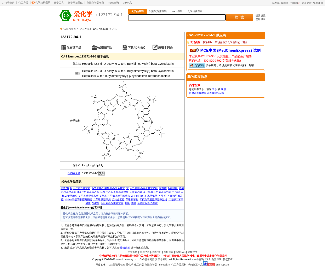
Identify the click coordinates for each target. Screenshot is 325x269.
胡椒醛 (95, 203)
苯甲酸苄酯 (132, 199)
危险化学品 (151, 264)
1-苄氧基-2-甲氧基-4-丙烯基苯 (108, 188)
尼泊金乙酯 (118, 199)
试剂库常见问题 (215, 93)
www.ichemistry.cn (126, 259)
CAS (207, 259)
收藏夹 (284, 2)
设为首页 (132, 252)
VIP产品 (127, 2)
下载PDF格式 (136, 47)
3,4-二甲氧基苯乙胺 (88, 192)
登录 (214, 89)
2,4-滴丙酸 (137, 195)
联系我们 (156, 252)
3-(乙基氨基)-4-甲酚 (155, 195)
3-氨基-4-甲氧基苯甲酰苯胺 (115, 195)
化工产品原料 (178, 264)
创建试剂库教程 (197, 93)
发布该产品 (74, 47)
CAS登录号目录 (148, 259)
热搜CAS (180, 252)
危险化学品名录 (95, 2)
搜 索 (239, 17)
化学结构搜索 (42, 2)
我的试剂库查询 (158, 11)
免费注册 (318, 2)
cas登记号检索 (117, 264)
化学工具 (59, 2)
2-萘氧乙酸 (136, 192)
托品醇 (176, 192)
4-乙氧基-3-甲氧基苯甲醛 (157, 192)
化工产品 (23, 2)
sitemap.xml (222, 264)
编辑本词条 (165, 47)
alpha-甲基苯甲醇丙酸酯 (78, 199)
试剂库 (276, 2)
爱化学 (129, 264)
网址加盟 (168, 252)
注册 (223, 89)
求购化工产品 (195, 264)
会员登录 (307, 2)
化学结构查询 (195, 11)
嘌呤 (133, 203)
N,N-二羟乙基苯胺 (80, 188)
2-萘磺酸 (173, 188)
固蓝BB (65, 188)
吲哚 (127, 203)
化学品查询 (137, 11)
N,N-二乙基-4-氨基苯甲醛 (115, 192)
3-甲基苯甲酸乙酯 (88, 195)
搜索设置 (261, 15)
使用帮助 (261, 19)
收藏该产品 (104, 47)
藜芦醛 (163, 188)
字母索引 (163, 259)
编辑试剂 (125, 247)
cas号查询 (198, 259)
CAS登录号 (74, 173)
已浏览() (295, 2)
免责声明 (217, 259)
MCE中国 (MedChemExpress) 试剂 (230, 50)
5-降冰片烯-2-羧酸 (147, 203)
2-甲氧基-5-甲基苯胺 (112, 203)
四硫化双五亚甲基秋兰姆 (153, 199)
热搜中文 (193, 252)
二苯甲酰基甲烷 (102, 199)
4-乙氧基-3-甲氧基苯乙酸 (144, 188)
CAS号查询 (8, 2)
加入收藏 (144, 252)
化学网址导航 (75, 2)
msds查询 (113, 2)
